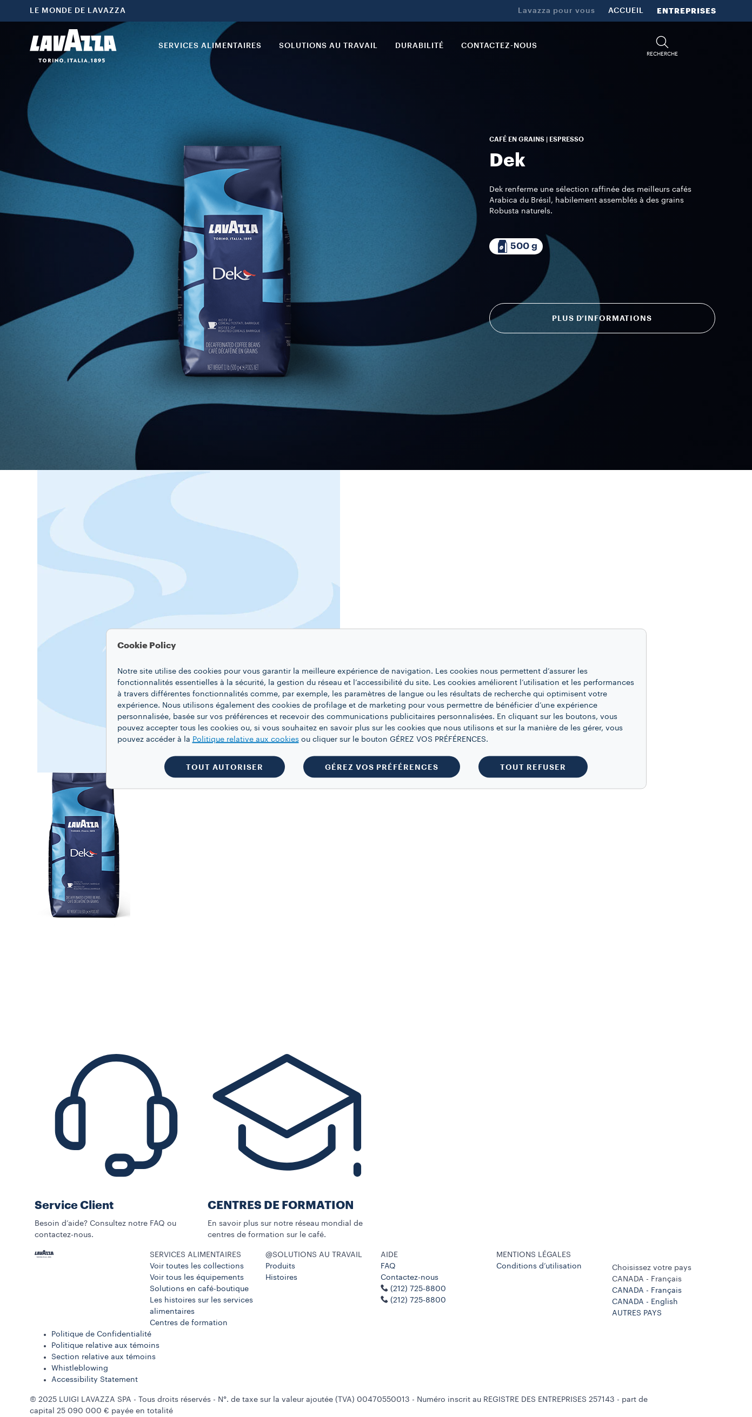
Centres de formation (189, 1323)
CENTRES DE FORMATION (281, 1205)
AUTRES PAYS (637, 1313)
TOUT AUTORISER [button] (224, 766)
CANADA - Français (647, 1290)
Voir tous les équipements (197, 1277)
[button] (662, 46)
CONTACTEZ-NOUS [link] (499, 46)
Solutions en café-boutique (199, 1289)
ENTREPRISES (686, 11)
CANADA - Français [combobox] (647, 1279)
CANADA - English (645, 1302)
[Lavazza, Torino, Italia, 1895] (73, 46)
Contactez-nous (409, 1277)
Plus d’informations (602, 318)
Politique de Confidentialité (101, 1334)
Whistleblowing (79, 1368)
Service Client (74, 1205)
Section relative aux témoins (103, 1357)
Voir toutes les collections (197, 1266)
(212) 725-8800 (418, 1300)
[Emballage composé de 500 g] (516, 246)
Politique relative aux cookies (245, 739)
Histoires (281, 1277)
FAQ (388, 1266)
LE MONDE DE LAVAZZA (78, 11)
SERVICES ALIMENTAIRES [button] (210, 46)
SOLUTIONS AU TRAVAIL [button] (328, 46)
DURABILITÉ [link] (419, 46)
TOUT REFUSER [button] (533, 766)
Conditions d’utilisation (539, 1266)
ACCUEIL (626, 11)
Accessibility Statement (94, 1380)
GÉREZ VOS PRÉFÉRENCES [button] (381, 766)
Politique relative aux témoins (105, 1345)
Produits (280, 1266)
